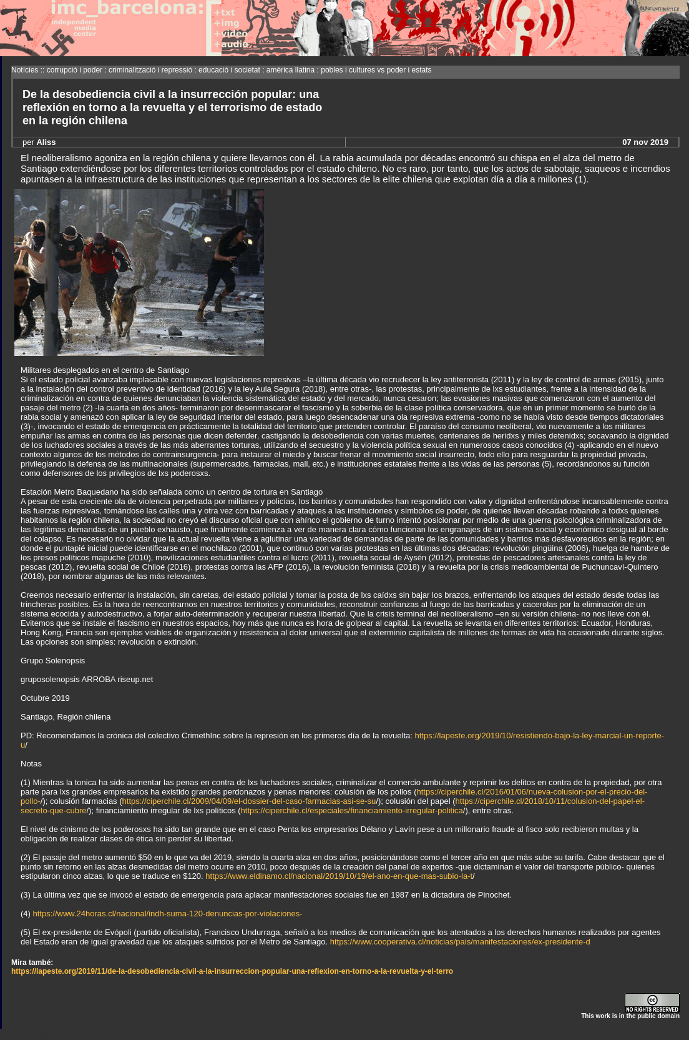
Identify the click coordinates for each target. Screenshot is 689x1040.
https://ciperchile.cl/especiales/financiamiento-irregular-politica (352, 810)
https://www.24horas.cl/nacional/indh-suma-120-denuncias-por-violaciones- (168, 913)
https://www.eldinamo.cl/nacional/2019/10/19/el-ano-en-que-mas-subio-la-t (338, 876)
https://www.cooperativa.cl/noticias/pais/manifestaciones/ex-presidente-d (460, 941)
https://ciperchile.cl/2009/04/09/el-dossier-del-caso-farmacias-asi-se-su (249, 801)
